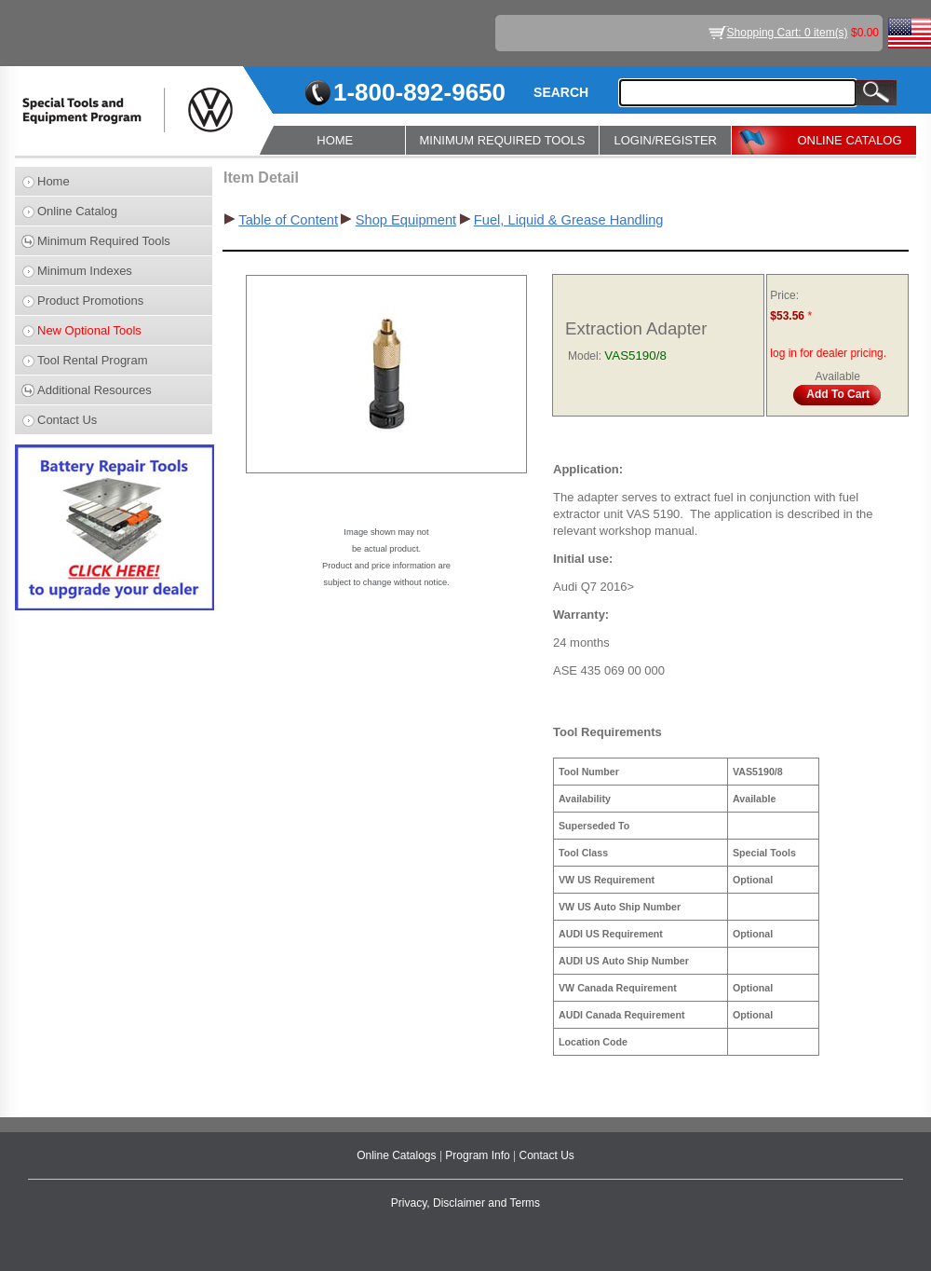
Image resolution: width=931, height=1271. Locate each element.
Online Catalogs (398, 1155)
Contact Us (67, 420)
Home (53, 181)
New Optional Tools (89, 330)
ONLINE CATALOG (849, 140)
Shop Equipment (406, 219)
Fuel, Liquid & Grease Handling (569, 219)
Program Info (479, 1155)
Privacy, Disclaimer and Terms (465, 1203)
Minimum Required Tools (103, 241)
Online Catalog (77, 211)
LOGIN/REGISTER (665, 140)
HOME (335, 140)
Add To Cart (838, 394)
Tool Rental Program (92, 360)
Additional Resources (94, 390)
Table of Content (288, 219)
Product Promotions (90, 301)
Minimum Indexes (84, 271)
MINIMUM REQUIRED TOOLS (503, 140)
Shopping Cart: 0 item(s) (787, 32)
